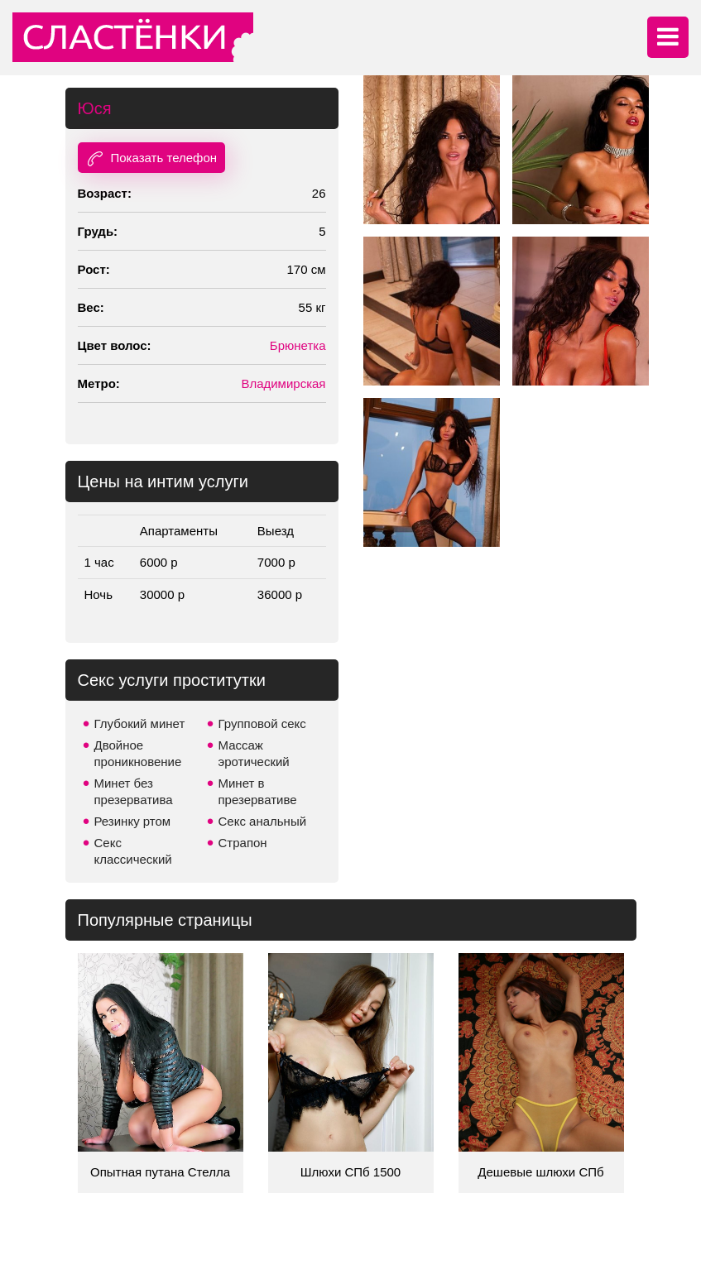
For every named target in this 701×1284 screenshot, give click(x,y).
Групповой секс (262, 723)
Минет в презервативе (257, 791)
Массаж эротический (254, 753)
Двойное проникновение (138, 753)
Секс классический (133, 851)
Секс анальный (262, 821)
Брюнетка (298, 345)
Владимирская (283, 383)
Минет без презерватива (133, 791)
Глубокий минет (139, 723)
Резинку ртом (132, 821)
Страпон (242, 843)
